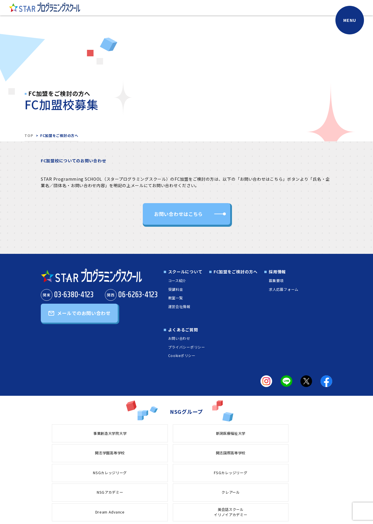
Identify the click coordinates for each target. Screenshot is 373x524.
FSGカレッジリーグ (77, 454)
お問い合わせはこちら (178, 214)
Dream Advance (241, 454)
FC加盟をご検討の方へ (234, 272)
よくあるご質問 (181, 330)
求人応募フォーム (284, 289)
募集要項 (275, 281)
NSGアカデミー (132, 454)
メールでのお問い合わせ (84, 315)
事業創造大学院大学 (77, 433)
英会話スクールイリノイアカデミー (296, 454)
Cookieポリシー (180, 355)
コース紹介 (177, 281)
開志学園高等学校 (186, 433)
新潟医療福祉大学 (132, 433)
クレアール (186, 454)
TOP (28, 135)
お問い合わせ (177, 338)
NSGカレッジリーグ (296, 433)
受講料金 (175, 289)
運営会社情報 (179, 307)
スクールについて (183, 272)
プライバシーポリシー (184, 346)
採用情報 (275, 272)
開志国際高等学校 (241, 433)
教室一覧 (175, 298)
